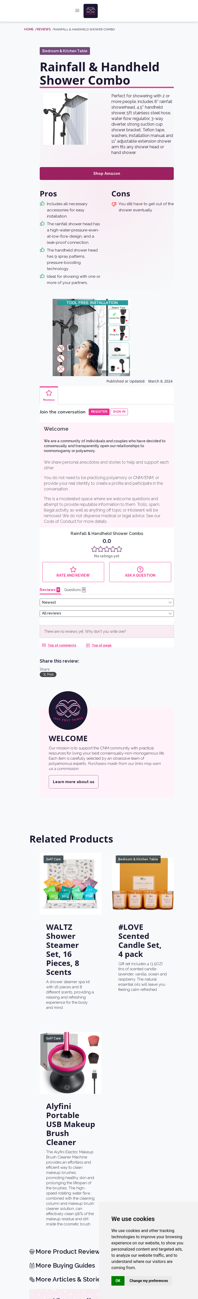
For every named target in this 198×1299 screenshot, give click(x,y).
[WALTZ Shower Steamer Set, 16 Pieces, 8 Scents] (71, 857)
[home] (103, 11)
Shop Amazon (106, 173)
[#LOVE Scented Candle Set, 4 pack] (143, 857)
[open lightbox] (65, 119)
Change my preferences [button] (149, 1281)
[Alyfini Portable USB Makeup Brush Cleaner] (71, 1036)
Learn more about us (73, 755)
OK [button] (118, 1281)
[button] (77, 11)
